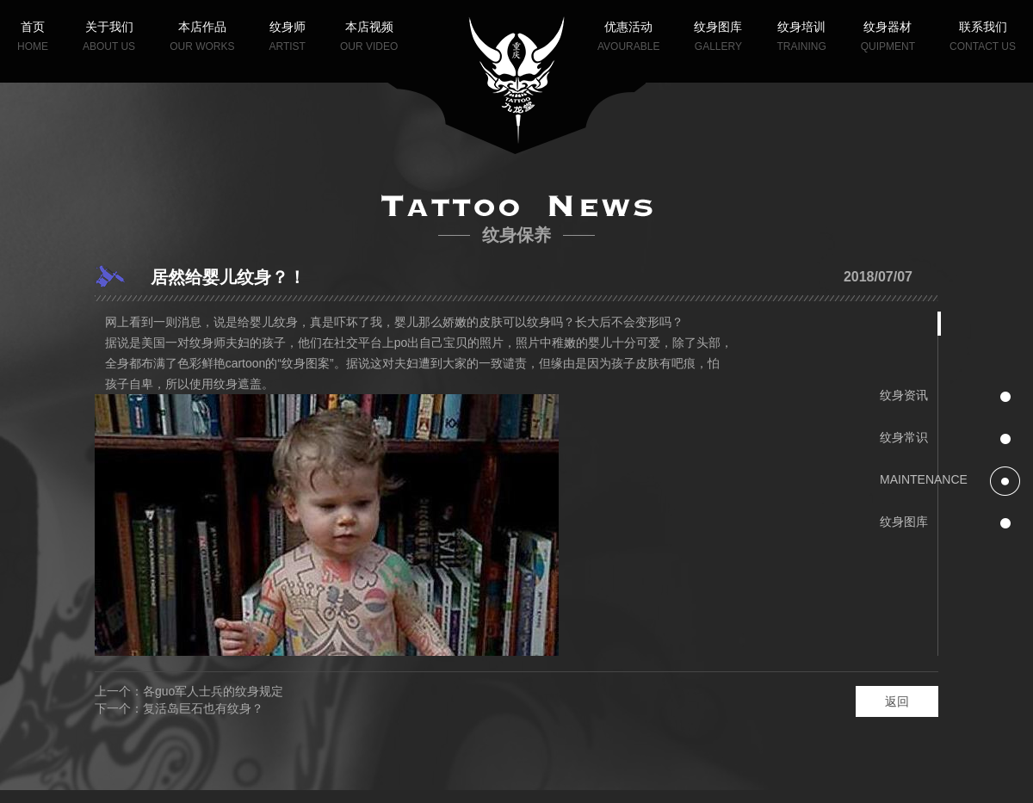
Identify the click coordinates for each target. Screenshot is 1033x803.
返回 (897, 701)
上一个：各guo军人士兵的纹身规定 (189, 691)
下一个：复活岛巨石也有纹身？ (179, 708)
